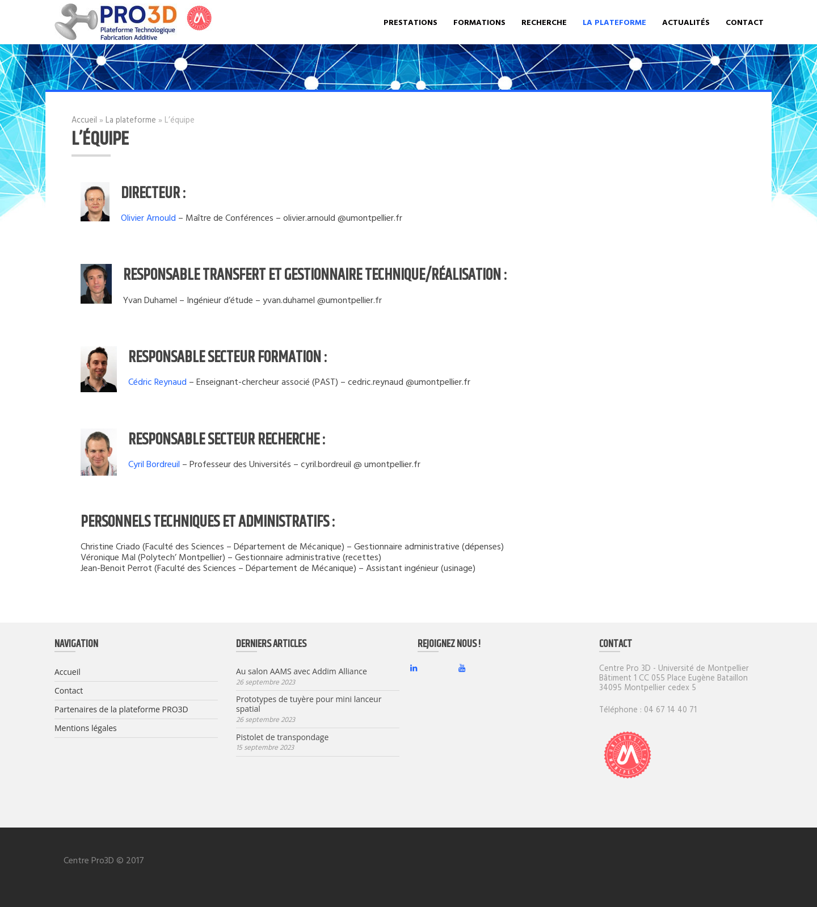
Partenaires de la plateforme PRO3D (121, 709)
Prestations (410, 22)
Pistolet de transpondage (282, 737)
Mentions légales (85, 728)
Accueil (84, 119)
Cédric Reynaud (157, 381)
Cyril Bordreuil (154, 464)
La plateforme (614, 22)
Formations (479, 22)
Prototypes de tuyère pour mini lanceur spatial (308, 704)
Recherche (544, 22)
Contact (745, 22)
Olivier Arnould (148, 217)
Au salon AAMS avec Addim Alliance (301, 672)
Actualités (686, 22)
